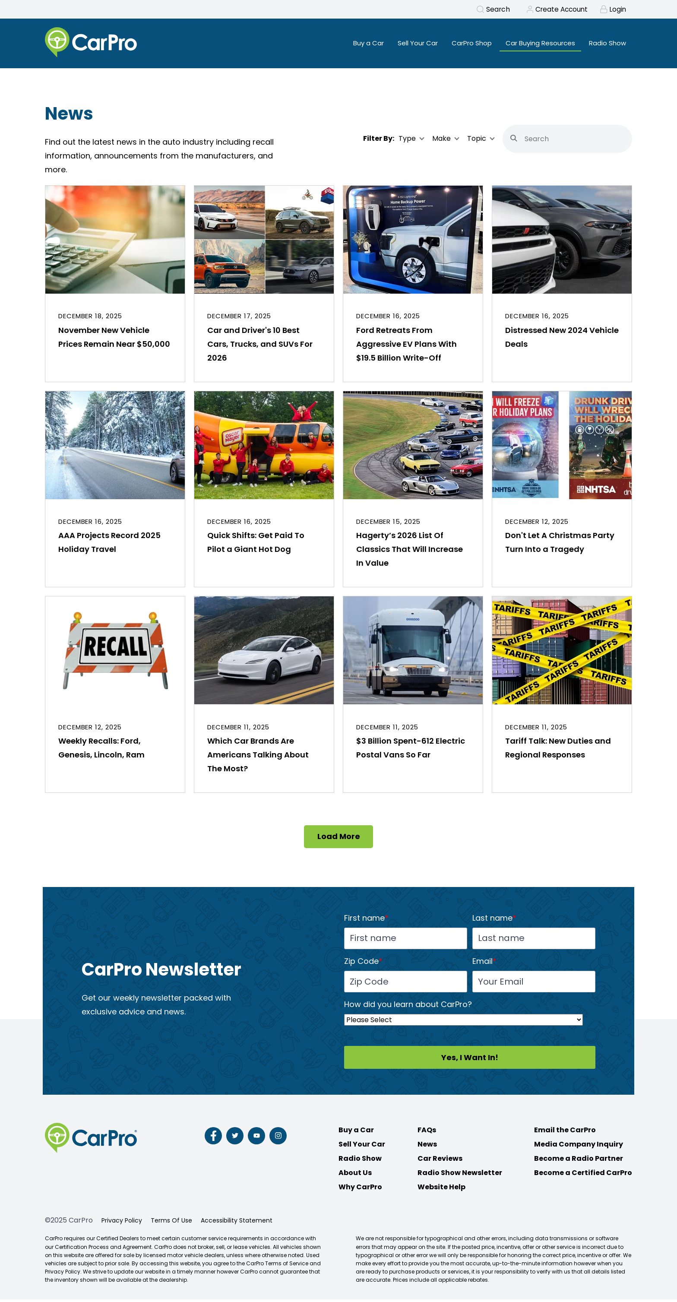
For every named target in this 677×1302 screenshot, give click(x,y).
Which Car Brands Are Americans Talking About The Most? (258, 757)
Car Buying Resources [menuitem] (536, 43)
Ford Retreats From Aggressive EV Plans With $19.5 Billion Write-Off (406, 346)
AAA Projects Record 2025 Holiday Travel (109, 544)
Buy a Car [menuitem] (353, 43)
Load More (338, 838)
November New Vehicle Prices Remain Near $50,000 (114, 339)
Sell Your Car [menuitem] (405, 43)
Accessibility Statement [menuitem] (236, 1223)
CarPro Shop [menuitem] (462, 43)
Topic (476, 141)
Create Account (558, 9)
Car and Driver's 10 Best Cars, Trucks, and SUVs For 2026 (260, 346)
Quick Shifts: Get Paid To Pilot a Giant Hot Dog (255, 544)
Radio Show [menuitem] (606, 43)
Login (617, 9)
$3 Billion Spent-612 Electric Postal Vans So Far (410, 750)
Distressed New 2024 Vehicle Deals (562, 339)
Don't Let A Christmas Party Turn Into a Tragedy (559, 544)
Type (407, 141)
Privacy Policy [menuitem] (121, 1223)
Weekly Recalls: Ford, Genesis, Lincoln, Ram (101, 750)
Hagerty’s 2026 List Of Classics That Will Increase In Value (409, 551)
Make (441, 141)
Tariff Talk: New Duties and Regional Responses (558, 750)
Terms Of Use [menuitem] (171, 1223)
